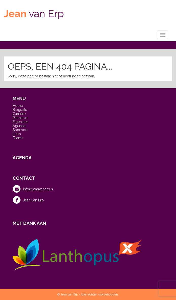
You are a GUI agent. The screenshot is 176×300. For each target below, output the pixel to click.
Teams (18, 138)
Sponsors (20, 130)
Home (18, 106)
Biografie (20, 110)
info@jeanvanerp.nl (33, 189)
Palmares (20, 118)
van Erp (34, 13)
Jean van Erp (28, 200)
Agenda (19, 126)
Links (17, 134)
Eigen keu (21, 122)
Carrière (19, 114)
